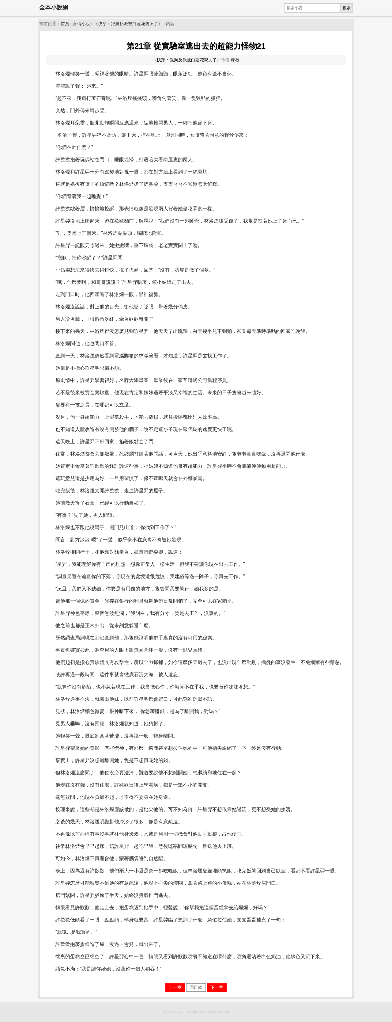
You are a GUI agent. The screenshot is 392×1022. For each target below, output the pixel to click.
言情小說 (81, 23)
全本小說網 (53, 7)
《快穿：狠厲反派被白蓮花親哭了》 (128, 23)
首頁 (65, 23)
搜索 (347, 8)
